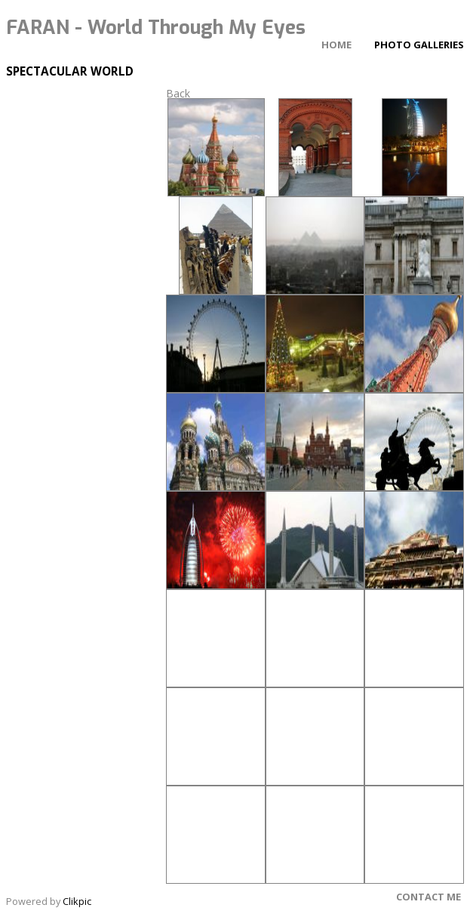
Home (336, 44)
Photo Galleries (419, 44)
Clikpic (77, 901)
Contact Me (428, 896)
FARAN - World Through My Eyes (156, 27)
